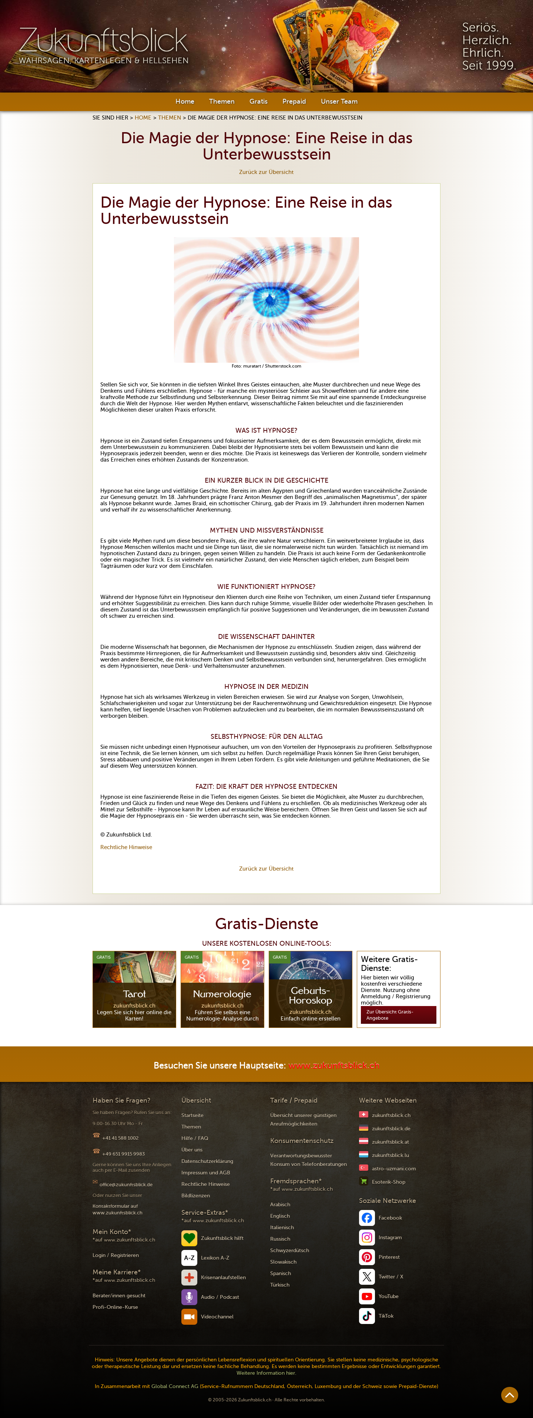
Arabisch (280, 1204)
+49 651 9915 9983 (123, 1154)
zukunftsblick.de (391, 1129)
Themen (222, 101)
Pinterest (389, 1257)
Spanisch (280, 1273)
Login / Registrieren (116, 1255)
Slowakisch (283, 1262)
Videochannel (217, 1317)
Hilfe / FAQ (194, 1138)
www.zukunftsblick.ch (333, 1066)
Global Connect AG (174, 1386)
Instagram (390, 1237)
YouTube (389, 1296)
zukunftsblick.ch (391, 1115)
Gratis (258, 101)
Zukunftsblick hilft (222, 1238)
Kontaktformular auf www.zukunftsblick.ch (118, 1209)
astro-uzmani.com (394, 1168)
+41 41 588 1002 (120, 1138)
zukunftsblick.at (390, 1142)
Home (184, 101)
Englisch (280, 1216)
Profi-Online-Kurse (115, 1307)
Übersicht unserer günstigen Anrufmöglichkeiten (303, 1120)
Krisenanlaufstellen (223, 1277)
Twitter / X (391, 1277)
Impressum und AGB (205, 1173)
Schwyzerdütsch (289, 1250)
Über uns (191, 1150)
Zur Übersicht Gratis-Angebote (389, 1015)
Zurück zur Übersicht (266, 172)
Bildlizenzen (195, 1196)
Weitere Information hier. (266, 1373)
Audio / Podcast (220, 1297)
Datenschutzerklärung (207, 1161)
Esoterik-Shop (388, 1182)
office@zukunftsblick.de (126, 1184)
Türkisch (279, 1285)
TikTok (386, 1316)
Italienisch (282, 1227)
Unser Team (339, 101)
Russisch (280, 1239)
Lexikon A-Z (215, 1258)
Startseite (192, 1115)
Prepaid (294, 101)
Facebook (390, 1218)
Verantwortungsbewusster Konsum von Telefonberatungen (308, 1160)
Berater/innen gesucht (119, 1295)
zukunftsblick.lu (390, 1155)
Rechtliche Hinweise (126, 847)
